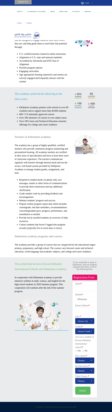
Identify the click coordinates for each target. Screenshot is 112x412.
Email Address (82, 305)
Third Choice (82, 376)
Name (78, 283)
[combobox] (84, 320)
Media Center (63, 11)
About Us (20, 11)
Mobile (79, 294)
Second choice (82, 366)
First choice (81, 356)
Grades (79, 326)
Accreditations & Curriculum (36, 11)
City (78, 316)
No (86, 350)
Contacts (29, 23)
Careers (19, 23)
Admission (87, 11)
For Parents (76, 11)
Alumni (52, 11)
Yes (79, 350)
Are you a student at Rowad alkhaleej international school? (84, 342)
